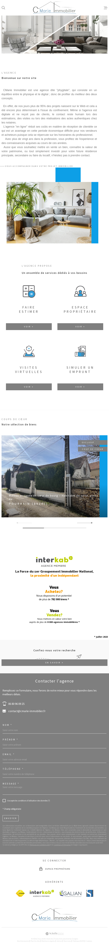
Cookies (89, 941)
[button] (51, 42)
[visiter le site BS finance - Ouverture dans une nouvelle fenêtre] (89, 893)
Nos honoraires (23, 941)
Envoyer (10, 818)
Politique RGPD (78, 941)
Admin (59, 941)
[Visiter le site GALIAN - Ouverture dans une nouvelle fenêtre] (70, 893)
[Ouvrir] (3, 8)
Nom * (7, 725)
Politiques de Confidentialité (40, 845)
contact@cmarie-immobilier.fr (26, 711)
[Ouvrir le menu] (105, 8)
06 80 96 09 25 (16, 704)
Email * (9, 754)
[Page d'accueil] (54, 8)
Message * (11, 784)
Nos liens (67, 941)
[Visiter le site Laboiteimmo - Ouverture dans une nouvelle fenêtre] (54, 933)
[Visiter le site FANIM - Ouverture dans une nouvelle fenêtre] (20, 893)
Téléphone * (13, 769)
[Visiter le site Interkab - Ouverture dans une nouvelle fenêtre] (42, 893)
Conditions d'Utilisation (62, 845)
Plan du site (35, 941)
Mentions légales (48, 941)
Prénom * (10, 739)
